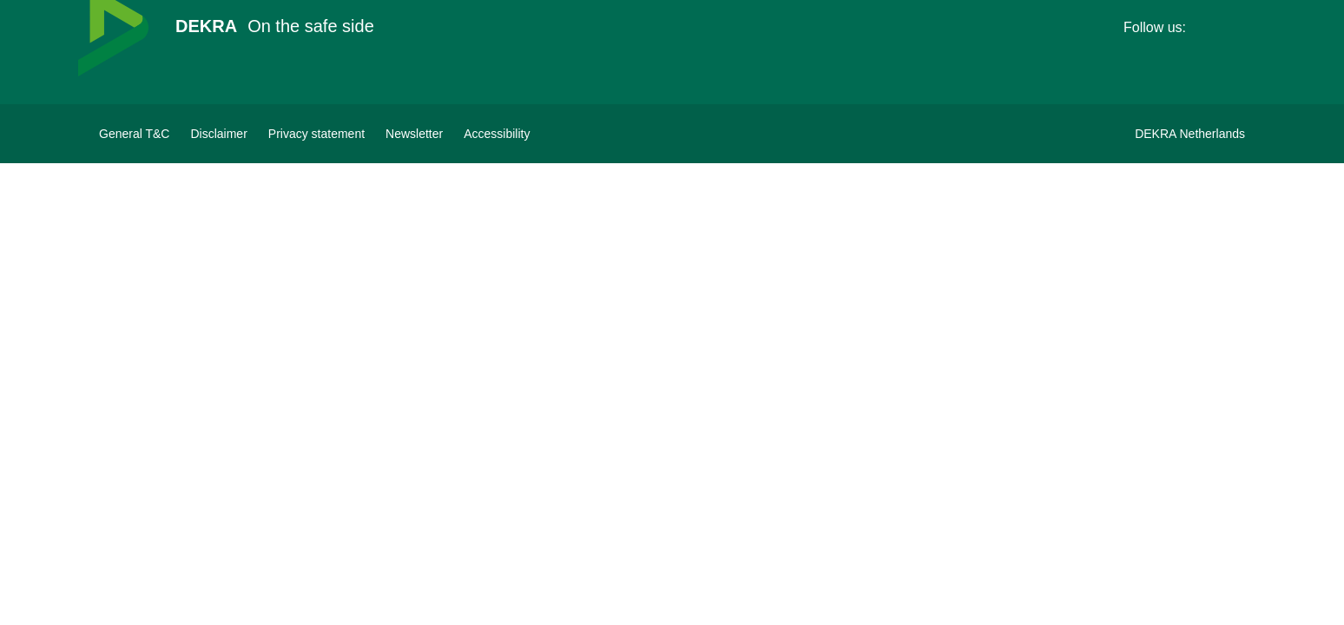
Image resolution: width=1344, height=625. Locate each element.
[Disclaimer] (218, 133)
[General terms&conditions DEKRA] (134, 133)
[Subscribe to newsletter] (414, 133)
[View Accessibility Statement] (497, 133)
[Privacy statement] (316, 133)
